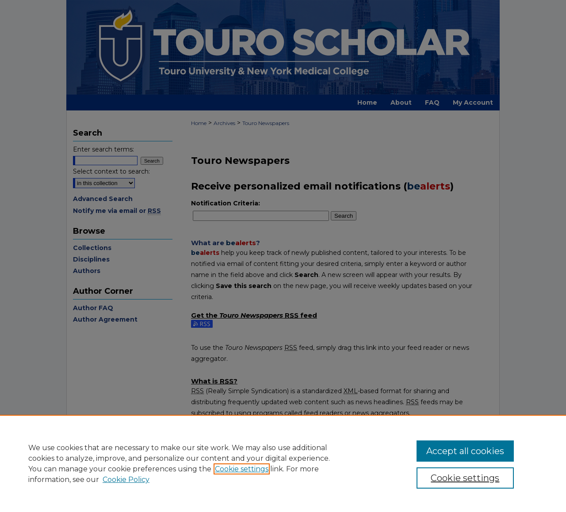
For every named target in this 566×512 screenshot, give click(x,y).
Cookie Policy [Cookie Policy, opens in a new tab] (126, 479)
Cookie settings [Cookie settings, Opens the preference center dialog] (465, 478)
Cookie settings (241, 469)
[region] (283, 463)
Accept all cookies (465, 451)
